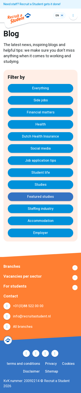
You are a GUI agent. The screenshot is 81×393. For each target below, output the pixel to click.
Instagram (54, 353)
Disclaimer (31, 371)
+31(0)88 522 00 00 (28, 306)
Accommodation (41, 220)
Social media (40, 148)
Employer (40, 232)
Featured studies (40, 196)
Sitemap (51, 371)
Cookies (68, 363)
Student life (40, 172)
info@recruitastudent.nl (32, 316)
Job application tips (40, 160)
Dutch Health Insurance (40, 136)
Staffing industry (41, 208)
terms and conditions (23, 363)
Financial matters (40, 112)
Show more (40, 267)
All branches (22, 326)
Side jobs (40, 100)
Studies (40, 184)
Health (40, 124)
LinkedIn (45, 353)
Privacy (51, 363)
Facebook (26, 353)
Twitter (35, 353)
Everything (40, 88)
